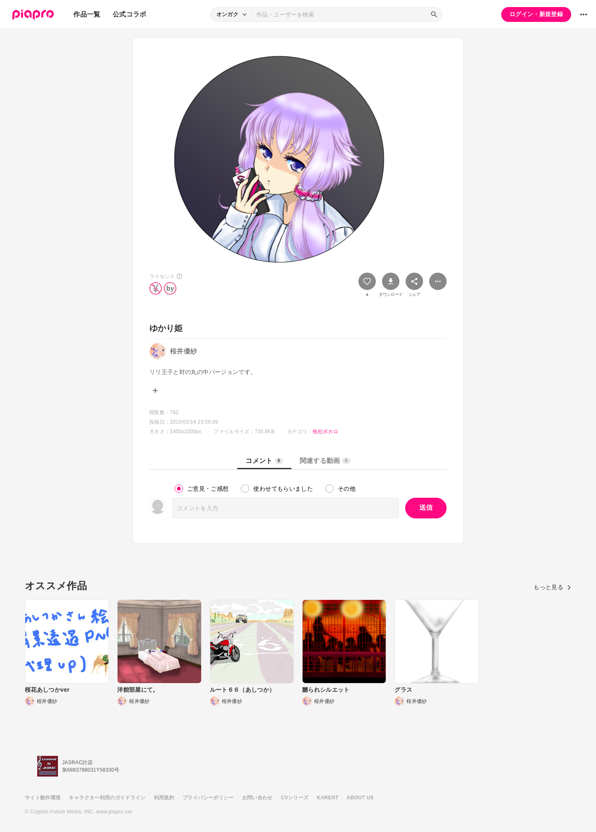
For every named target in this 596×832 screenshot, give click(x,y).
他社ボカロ (325, 431)
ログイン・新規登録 (536, 14)
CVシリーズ (295, 798)
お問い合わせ (257, 798)
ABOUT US (360, 798)
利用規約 (164, 798)
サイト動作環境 (42, 798)
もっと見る (552, 587)
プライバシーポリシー (208, 798)
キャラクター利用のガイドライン (107, 798)
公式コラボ (130, 14)
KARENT (328, 798)
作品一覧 (86, 14)
